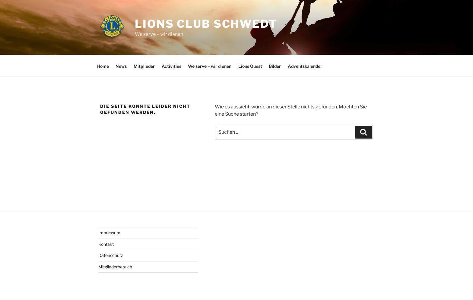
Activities (171, 66)
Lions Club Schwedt (206, 23)
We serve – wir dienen (209, 66)
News (121, 66)
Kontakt (106, 244)
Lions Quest (250, 66)
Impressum (109, 232)
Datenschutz (110, 255)
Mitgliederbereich (115, 266)
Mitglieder (144, 66)
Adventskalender (305, 66)
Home (103, 66)
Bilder (275, 66)
